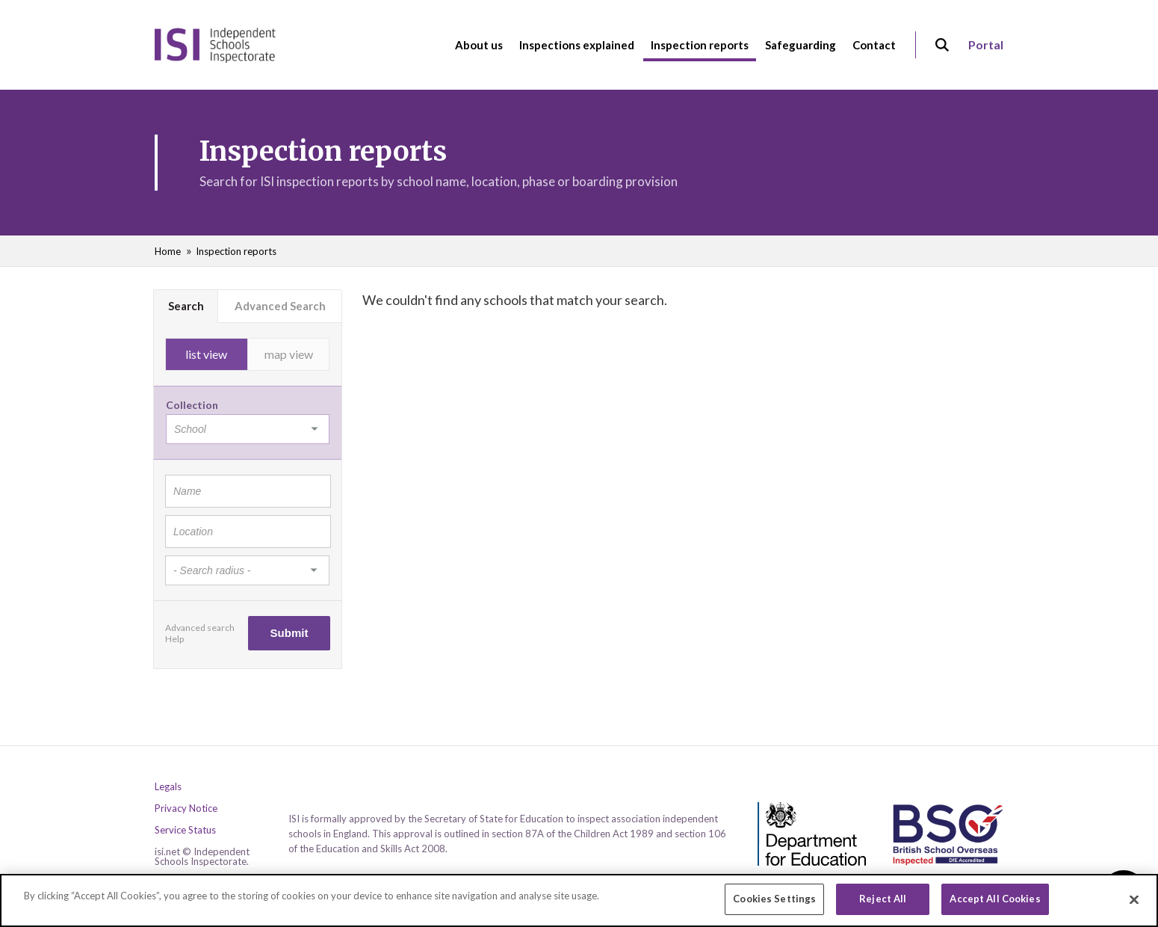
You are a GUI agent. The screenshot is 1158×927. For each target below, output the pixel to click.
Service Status (185, 830)
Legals (168, 787)
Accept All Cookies (995, 902)
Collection (192, 404)
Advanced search (200, 627)
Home (168, 251)
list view (206, 354)
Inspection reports (236, 251)
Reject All (882, 902)
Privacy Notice (186, 808)
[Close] (1134, 903)
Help (174, 638)
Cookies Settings (774, 902)
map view (288, 354)
